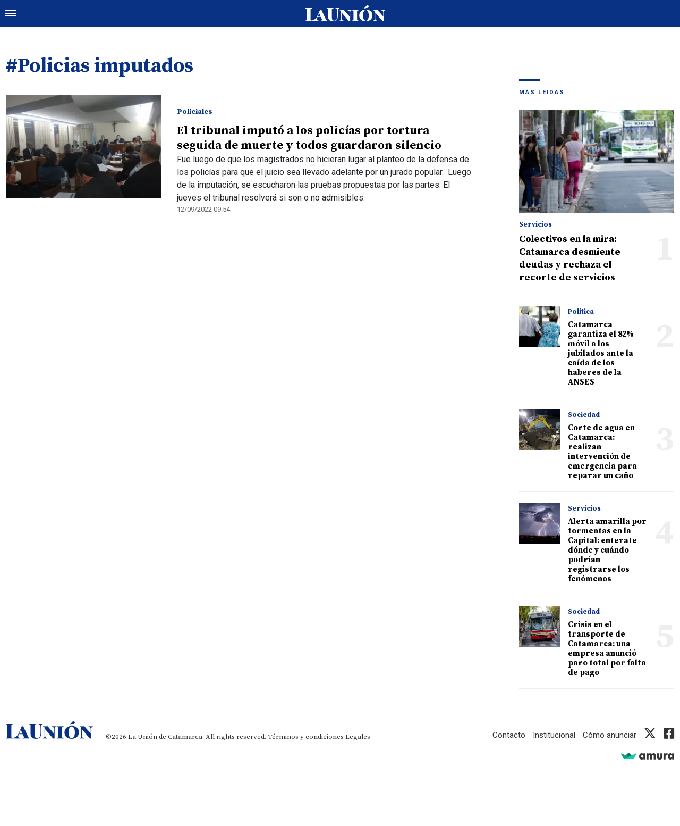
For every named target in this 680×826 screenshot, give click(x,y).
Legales (357, 736)
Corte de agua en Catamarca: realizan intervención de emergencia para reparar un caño (602, 452)
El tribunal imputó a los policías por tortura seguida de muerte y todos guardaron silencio (309, 138)
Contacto (508, 735)
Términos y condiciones (306, 736)
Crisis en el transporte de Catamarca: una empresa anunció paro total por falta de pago (607, 649)
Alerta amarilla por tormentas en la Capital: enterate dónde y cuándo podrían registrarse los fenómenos (607, 550)
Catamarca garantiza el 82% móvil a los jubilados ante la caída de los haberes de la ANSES (601, 353)
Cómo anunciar (609, 735)
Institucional (554, 735)
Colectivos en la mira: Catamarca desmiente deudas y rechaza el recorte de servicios (569, 258)
